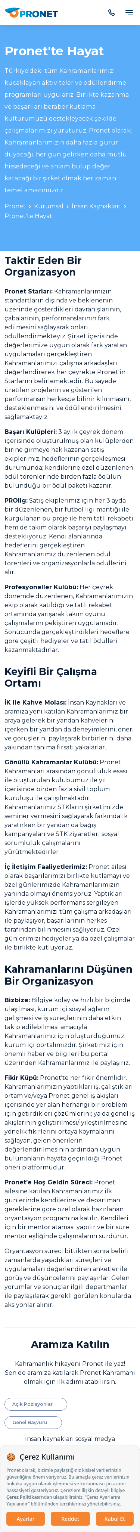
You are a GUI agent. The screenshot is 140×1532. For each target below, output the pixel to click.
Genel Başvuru (29, 1422)
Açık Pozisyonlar (32, 1404)
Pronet (15, 206)
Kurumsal (48, 206)
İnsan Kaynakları (96, 206)
